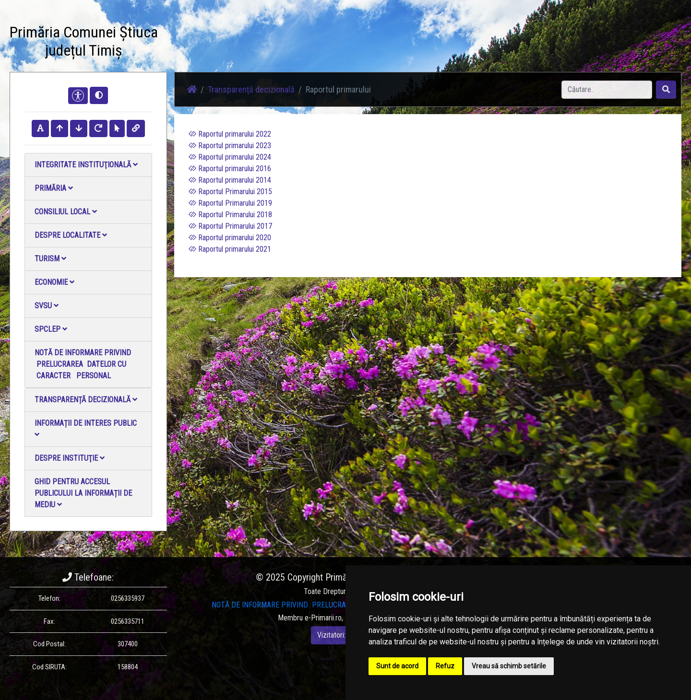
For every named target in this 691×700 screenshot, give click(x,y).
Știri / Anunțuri (246, 42)
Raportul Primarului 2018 (230, 214)
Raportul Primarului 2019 (230, 203)
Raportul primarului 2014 (230, 180)
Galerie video (348, 42)
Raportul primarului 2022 (230, 134)
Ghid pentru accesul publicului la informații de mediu (83, 493)
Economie (54, 282)
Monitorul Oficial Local (449, 42)
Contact (392, 42)
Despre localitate (71, 235)
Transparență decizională (86, 399)
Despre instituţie (70, 458)
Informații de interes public (86, 428)
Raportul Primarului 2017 (230, 226)
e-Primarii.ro (323, 617)
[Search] (606, 90)
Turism (50, 258)
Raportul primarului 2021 (230, 249)
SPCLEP (51, 329)
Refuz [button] (445, 666)
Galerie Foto (298, 42)
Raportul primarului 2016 (230, 168)
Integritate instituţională (86, 164)
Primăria (54, 188)
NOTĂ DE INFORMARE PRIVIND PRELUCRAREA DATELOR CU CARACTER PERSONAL (83, 364)
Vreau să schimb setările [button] (509, 666)
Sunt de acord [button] (397, 666)
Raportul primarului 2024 (230, 157)
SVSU (47, 305)
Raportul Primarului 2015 (230, 191)
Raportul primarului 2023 (230, 145)
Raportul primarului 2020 (230, 237)
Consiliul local (66, 211)
